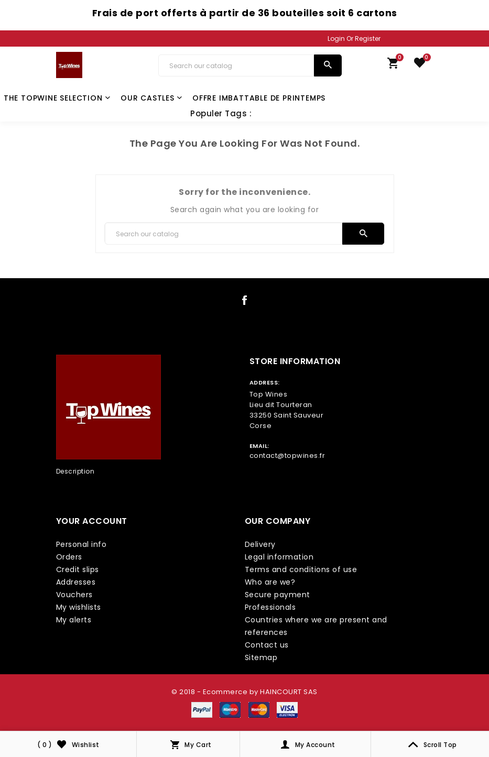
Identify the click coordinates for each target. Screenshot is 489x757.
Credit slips (77, 569)
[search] (328, 65)
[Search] (236, 65)
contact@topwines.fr (287, 455)
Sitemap (261, 657)
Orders (69, 557)
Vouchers (74, 594)
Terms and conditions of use (301, 569)
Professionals (270, 607)
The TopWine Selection (57, 98)
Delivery (260, 544)
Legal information (279, 557)
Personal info (81, 544)
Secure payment (277, 594)
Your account (91, 521)
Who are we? (270, 582)
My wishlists (78, 607)
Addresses (76, 582)
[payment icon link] (201, 709)
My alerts (74, 620)
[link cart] (393, 65)
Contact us (267, 645)
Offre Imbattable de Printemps (258, 98)
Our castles (151, 98)
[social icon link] (244, 302)
